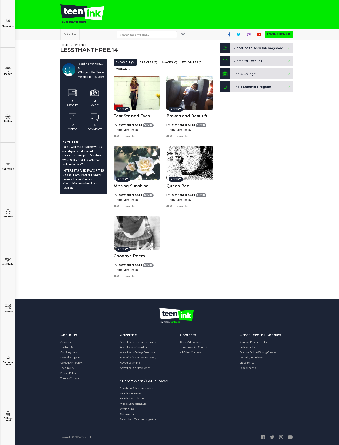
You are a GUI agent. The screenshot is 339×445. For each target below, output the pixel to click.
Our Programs (68, 352)
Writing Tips (127, 409)
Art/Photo (8, 261)
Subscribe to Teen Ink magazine (138, 419)
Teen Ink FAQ (68, 368)
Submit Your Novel (130, 393)
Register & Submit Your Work (136, 388)
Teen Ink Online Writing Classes (258, 352)
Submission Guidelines (133, 398)
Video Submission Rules (134, 404)
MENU (70, 35)
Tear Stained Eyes (132, 115)
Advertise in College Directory (137, 352)
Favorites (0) (192, 62)
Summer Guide (8, 360)
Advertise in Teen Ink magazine (138, 342)
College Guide (8, 416)
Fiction (8, 118)
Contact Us (66, 347)
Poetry (8, 70)
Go (183, 35)
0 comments (124, 136)
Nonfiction (8, 165)
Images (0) (169, 62)
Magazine (8, 23)
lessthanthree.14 (130, 124)
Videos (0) (123, 69)
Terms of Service (70, 378)
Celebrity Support (70, 357)
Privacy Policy (68, 373)
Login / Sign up (278, 34)
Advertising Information (134, 347)
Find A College (238, 74)
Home (64, 45)
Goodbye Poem (129, 255)
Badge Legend (248, 368)
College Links (247, 347)
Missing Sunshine (131, 185)
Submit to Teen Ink (241, 61)
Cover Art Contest (190, 342)
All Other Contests (190, 352)
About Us (65, 342)
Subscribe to (251, 48)
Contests (8, 308)
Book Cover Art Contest (193, 347)
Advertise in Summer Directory (138, 357)
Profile (80, 45)
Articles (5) (148, 62)
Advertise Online (130, 363)
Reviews (8, 213)
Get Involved (127, 414)
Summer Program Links (253, 342)
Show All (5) (125, 62)
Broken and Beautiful (188, 115)
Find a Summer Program (245, 87)
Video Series (247, 363)
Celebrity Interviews (72, 363)
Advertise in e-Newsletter (135, 368)
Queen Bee (177, 185)
